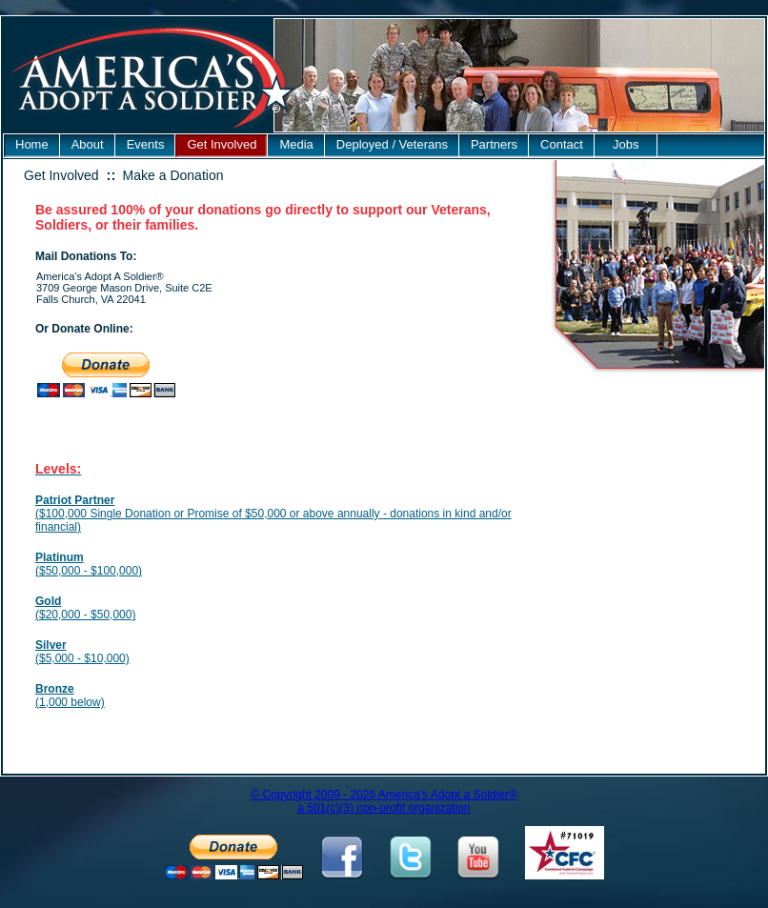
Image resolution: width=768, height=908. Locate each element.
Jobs (626, 144)
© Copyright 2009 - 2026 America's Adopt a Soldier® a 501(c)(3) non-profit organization (383, 801)
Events (146, 144)
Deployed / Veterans (392, 144)
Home (32, 144)
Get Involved (221, 144)
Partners (494, 144)
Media (296, 144)
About (87, 144)
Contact (561, 144)
